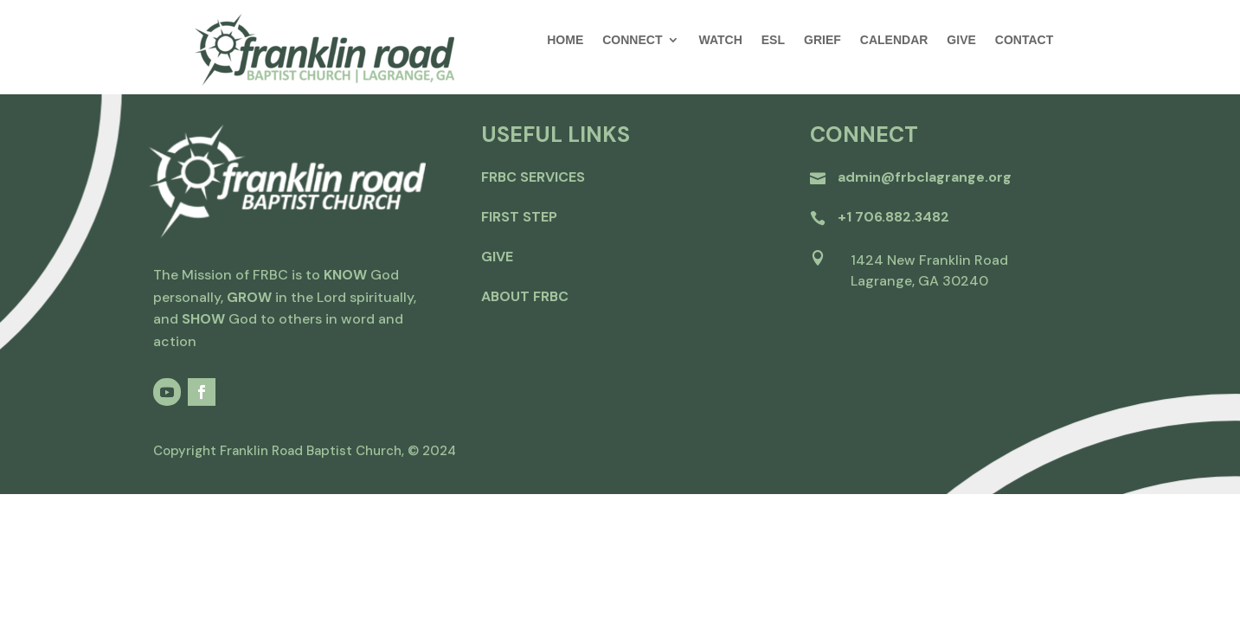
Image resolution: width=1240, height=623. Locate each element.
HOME (565, 40)
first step (519, 217)
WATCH (720, 40)
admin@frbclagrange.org (925, 177)
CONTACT (1024, 40)
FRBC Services (533, 177)
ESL (773, 40)
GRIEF (822, 40)
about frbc (525, 296)
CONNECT (632, 40)
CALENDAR (894, 40)
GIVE (961, 40)
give (497, 256)
